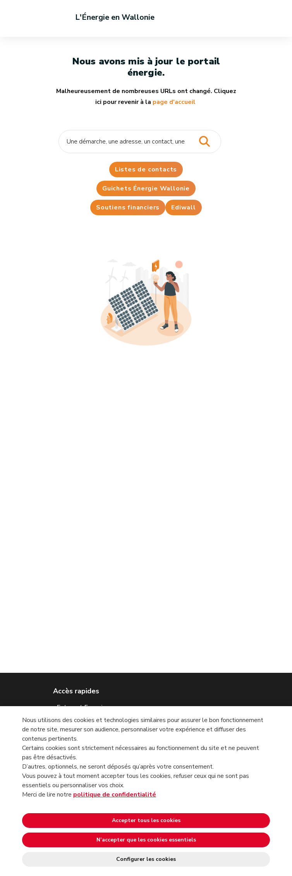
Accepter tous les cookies (146, 820)
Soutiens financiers (128, 207)
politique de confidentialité (114, 794)
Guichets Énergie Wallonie (146, 188)
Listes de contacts (146, 169)
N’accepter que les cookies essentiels (146, 839)
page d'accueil (174, 102)
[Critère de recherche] (139, 141)
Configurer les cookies (146, 859)
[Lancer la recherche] (204, 142)
